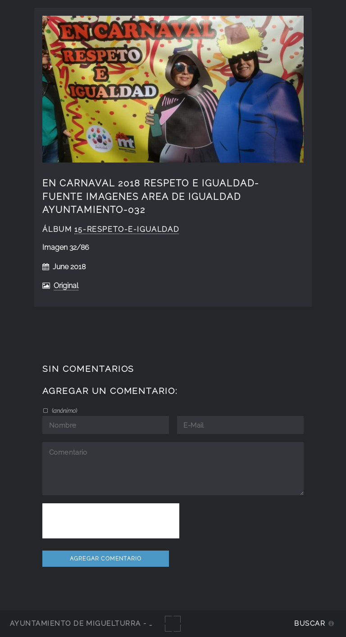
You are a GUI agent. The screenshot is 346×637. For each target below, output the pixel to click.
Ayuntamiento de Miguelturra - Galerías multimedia (123, 623)
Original (66, 285)
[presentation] (110, 520)
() (63, 410)
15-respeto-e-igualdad (126, 229)
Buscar (309, 623)
